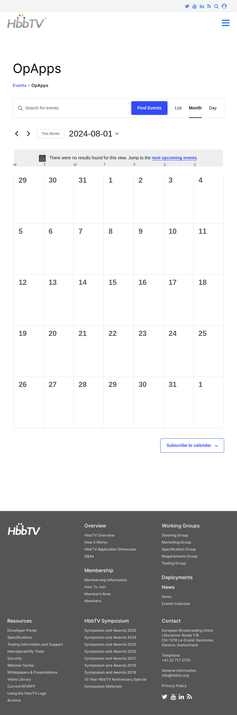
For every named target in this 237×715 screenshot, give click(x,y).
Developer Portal (22, 630)
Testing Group (174, 563)
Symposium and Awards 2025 (110, 630)
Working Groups (181, 526)
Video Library (19, 679)
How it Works (95, 542)
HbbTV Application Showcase (110, 549)
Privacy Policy (174, 685)
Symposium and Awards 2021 (110, 658)
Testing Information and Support (35, 644)
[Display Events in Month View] (195, 108)
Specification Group (179, 549)
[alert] (118, 158)
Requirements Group (179, 556)
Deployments (177, 577)
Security (14, 658)
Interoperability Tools (25, 651)
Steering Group (175, 535)
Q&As (89, 556)
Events (20, 85)
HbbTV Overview (99, 535)
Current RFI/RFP (21, 686)
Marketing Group (176, 542)
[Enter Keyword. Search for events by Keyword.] (72, 108)
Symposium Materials (103, 686)
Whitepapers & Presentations (32, 672)
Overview (95, 526)
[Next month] (28, 133)
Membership (98, 570)
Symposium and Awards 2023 (110, 644)
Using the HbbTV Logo (26, 693)
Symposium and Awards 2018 (110, 672)
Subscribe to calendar (189, 445)
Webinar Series (20, 665)
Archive (14, 700)
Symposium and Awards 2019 (110, 665)
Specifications (19, 637)
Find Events (149, 107)
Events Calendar (176, 603)
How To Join (95, 587)
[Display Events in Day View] (213, 108)
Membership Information (105, 580)
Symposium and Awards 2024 (110, 637)
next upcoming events (174, 157)
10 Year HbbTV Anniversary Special (115, 679)
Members (92, 601)
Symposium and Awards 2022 (110, 651)
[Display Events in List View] (178, 108)
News (168, 587)
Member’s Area (97, 594)
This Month (50, 134)
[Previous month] (16, 133)
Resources (19, 621)
